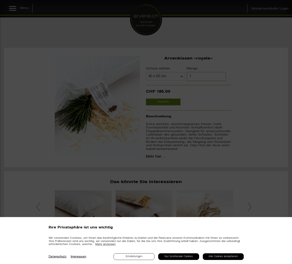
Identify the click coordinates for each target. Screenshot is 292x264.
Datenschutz (58, 256)
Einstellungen (134, 256)
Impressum (78, 256)
